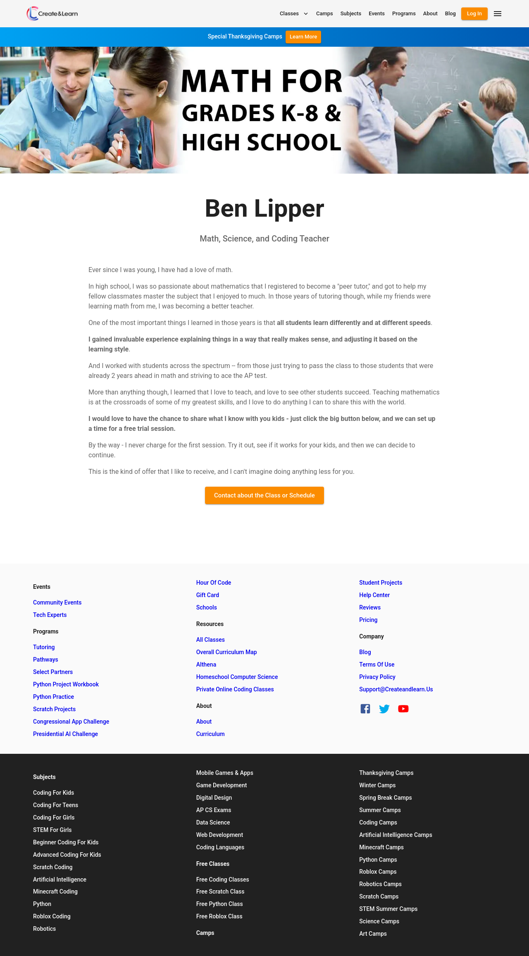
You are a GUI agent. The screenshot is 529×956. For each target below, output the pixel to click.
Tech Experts (50, 615)
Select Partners (53, 672)
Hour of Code (213, 582)
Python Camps (378, 859)
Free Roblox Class (219, 916)
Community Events (57, 602)
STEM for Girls (52, 830)
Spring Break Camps (385, 797)
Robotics (44, 928)
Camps (324, 13)
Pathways (45, 659)
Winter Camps (377, 785)
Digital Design (214, 797)
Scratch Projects (54, 709)
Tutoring (44, 647)
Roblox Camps (377, 871)
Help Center (374, 595)
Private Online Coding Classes (235, 689)
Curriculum (210, 734)
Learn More (303, 36)
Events (377, 13)
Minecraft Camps (381, 847)
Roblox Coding (52, 916)
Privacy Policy (377, 677)
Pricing (368, 620)
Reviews (370, 607)
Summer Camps (380, 810)
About (430, 13)
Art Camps (373, 933)
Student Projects (380, 582)
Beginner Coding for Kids (66, 842)
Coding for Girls (54, 817)
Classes (295, 13)
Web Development (219, 835)
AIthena (206, 664)
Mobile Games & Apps (224, 773)
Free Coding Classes (222, 879)
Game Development (221, 785)
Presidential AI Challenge (65, 734)
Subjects (351, 13)
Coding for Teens (55, 805)
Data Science (213, 822)
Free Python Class (219, 904)
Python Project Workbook (66, 684)
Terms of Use (376, 664)
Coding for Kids (53, 792)
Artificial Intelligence (59, 879)
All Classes (210, 639)
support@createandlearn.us (396, 689)
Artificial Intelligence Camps (395, 835)
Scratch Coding (53, 867)
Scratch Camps (378, 896)
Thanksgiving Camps (386, 773)
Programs (404, 13)
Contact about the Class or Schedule (264, 495)
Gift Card (207, 595)
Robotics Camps (380, 884)
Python (42, 904)
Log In (474, 13)
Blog (450, 13)
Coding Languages (220, 847)
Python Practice (53, 696)
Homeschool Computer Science (237, 677)
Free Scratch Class (220, 891)
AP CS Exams (213, 810)
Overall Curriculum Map (226, 652)
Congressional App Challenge (71, 721)
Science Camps (379, 921)
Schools (206, 607)
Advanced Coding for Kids (67, 854)
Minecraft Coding (55, 891)
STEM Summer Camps (388, 909)
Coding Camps (378, 822)
